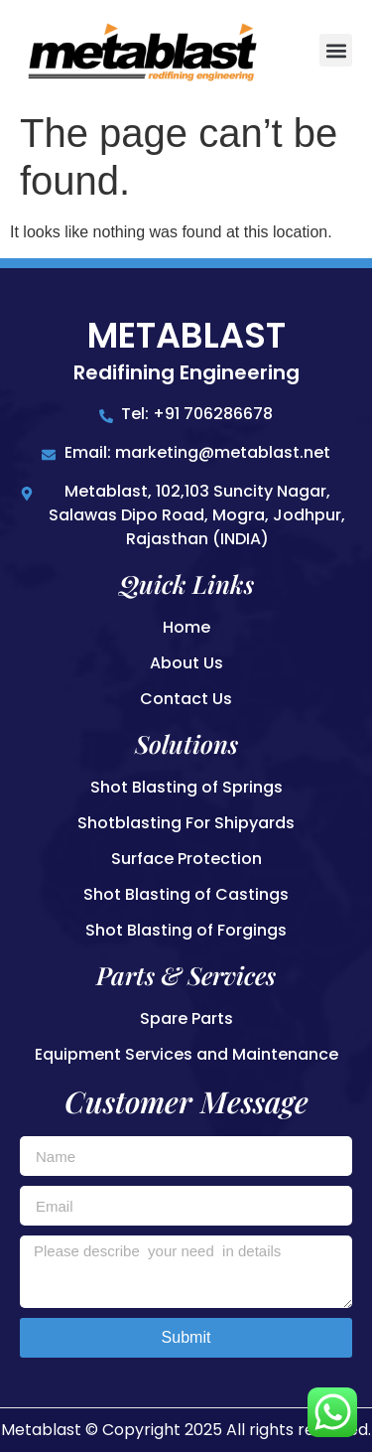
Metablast (186, 335)
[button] (335, 50)
